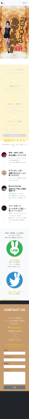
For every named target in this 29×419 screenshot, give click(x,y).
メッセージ (7, 370)
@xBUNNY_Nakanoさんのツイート (11, 299)
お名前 (5, 350)
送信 (14, 387)
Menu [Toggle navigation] (25, 2)
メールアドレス (8, 357)
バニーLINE (14, 338)
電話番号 (6, 363)
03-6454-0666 (16, 327)
